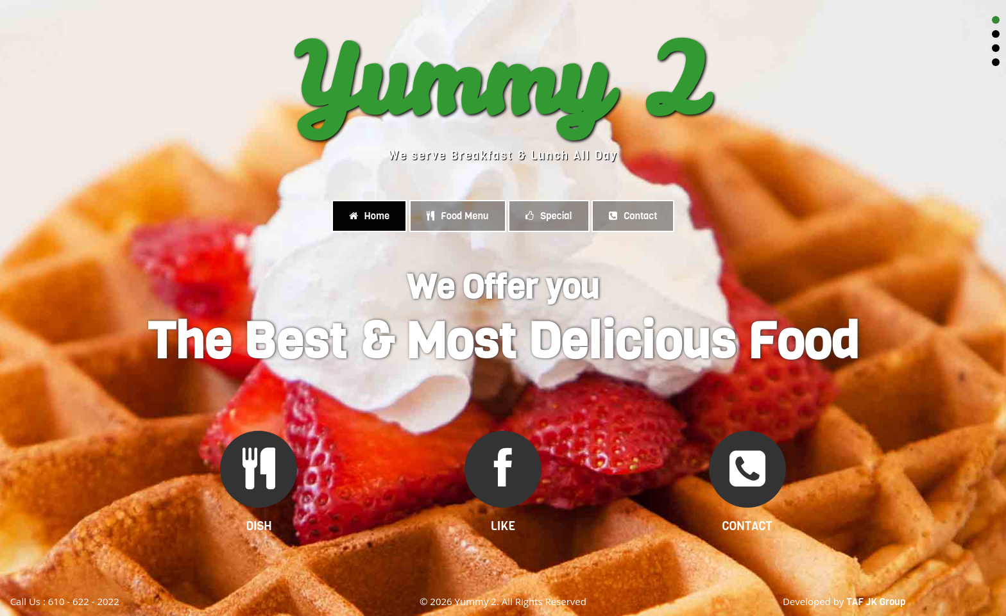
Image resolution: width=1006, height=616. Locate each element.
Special (548, 216)
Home (369, 216)
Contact (633, 216)
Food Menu (458, 216)
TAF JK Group (875, 601)
